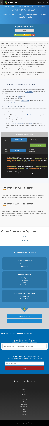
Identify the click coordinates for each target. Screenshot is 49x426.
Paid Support (24, 280)
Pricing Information (24, 321)
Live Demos (24, 399)
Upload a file (18, 139)
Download (18, 35)
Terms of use (25, 423)
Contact (30, 423)
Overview (24, 30)
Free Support (24, 278)
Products (6, 6)
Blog (24, 282)
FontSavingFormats (10, 102)
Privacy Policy (20, 423)
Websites (24, 411)
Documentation (29, 91)
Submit (24, 368)
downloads (28, 119)
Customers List (24, 296)
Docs (24, 397)
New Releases (24, 392)
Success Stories (24, 299)
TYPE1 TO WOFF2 (24, 240)
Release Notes (24, 285)
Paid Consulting (24, 406)
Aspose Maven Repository (25, 114)
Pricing (27, 35)
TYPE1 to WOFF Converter (16, 123)
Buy (33, 35)
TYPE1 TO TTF (24, 236)
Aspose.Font (13, 6)
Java (20, 6)
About (24, 414)
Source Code (24, 266)
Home (24, 387)
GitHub (31, 123)
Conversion (26, 6)
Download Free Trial (24, 316)
